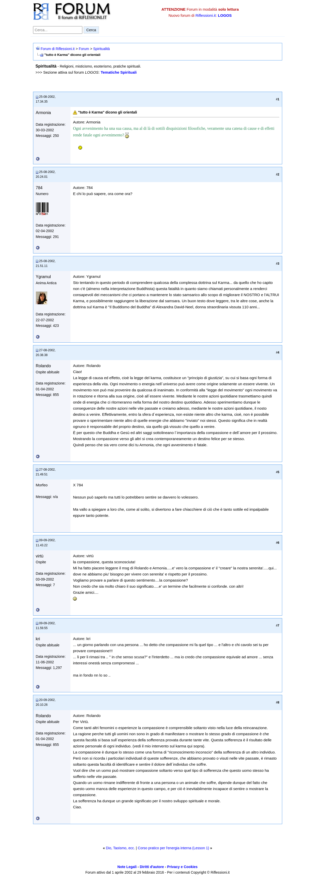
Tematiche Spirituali (119, 72)
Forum (84, 49)
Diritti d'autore (152, 867)
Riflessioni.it (206, 15)
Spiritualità (101, 49)
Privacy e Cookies (182, 867)
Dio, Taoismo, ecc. (120, 848)
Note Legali (127, 867)
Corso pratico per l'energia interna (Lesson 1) (173, 848)
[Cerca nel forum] (57, 30)
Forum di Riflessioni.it (58, 49)
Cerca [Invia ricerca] (91, 30)
